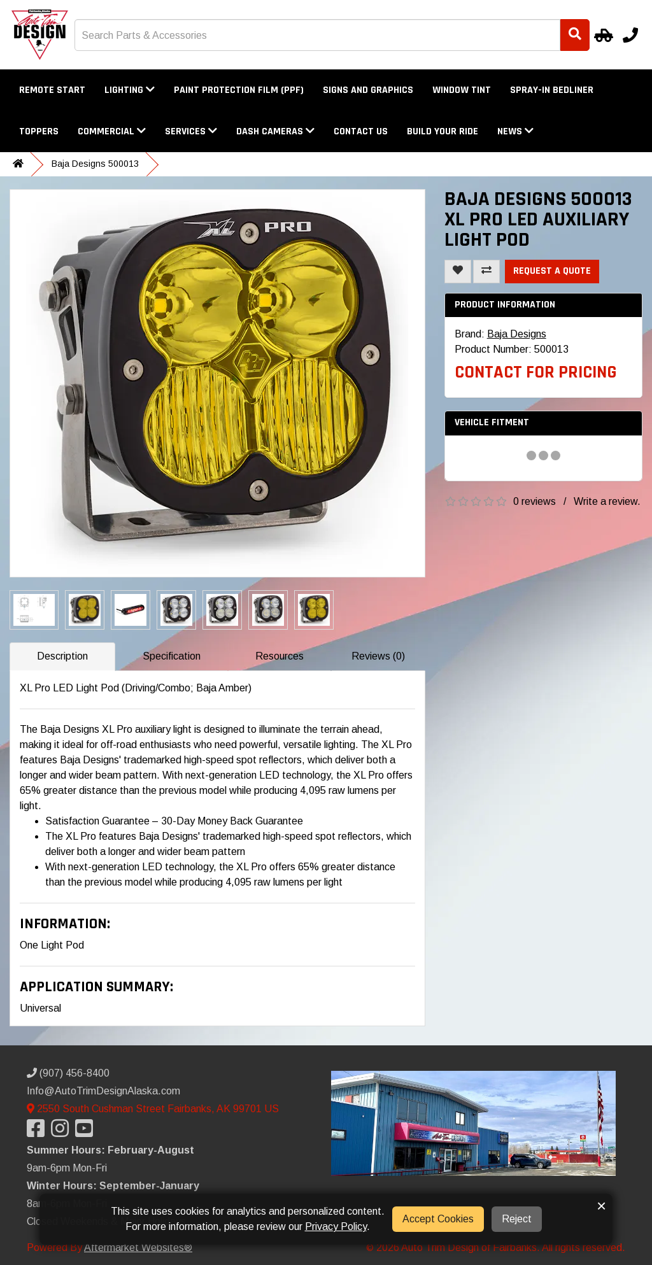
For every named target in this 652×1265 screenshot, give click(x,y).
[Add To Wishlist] (457, 271)
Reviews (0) (378, 656)
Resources (279, 656)
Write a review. (607, 501)
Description (62, 656)
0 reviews (534, 501)
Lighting (129, 90)
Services (191, 131)
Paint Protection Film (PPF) (239, 90)
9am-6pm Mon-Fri (67, 1168)
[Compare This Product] (486, 271)
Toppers (39, 131)
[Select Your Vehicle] (601, 35)
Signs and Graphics (368, 90)
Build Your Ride (442, 131)
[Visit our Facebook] (39, 1132)
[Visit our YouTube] (87, 1132)
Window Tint (461, 90)
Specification (172, 656)
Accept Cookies (438, 1218)
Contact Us (361, 131)
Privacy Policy (336, 1226)
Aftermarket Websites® (138, 1247)
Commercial (112, 131)
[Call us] (630, 35)
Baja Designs (516, 334)
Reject (517, 1218)
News (515, 131)
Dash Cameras (275, 131)
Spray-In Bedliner (551, 90)
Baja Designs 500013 (95, 164)
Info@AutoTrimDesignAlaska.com (103, 1090)
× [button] (601, 1205)
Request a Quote (552, 271)
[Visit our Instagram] (63, 1132)
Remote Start (52, 90)
